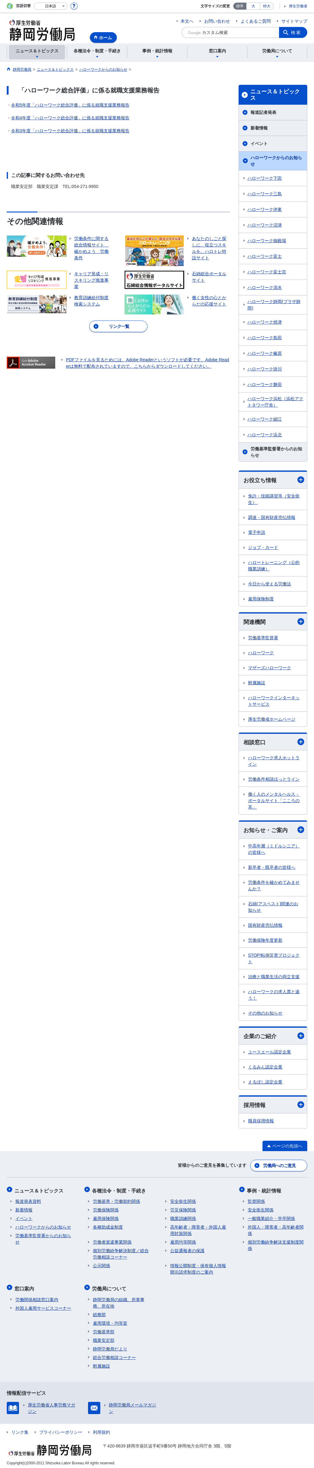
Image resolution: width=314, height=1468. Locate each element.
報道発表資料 (28, 1200)
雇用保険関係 (106, 1217)
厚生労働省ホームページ (271, 719)
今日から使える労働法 (269, 583)
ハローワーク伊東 (264, 209)
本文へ (187, 21)
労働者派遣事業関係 (112, 1240)
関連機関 (273, 621)
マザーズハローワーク (269, 668)
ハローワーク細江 (264, 419)
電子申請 (256, 532)
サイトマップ (294, 21)
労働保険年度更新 (265, 941)
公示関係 (101, 1264)
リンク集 (20, 1429)
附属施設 (256, 683)
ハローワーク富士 (264, 256)
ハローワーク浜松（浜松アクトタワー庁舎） (275, 401)
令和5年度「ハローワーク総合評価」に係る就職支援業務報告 (70, 105)
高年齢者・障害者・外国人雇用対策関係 (198, 1229)
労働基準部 (103, 1328)
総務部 (99, 1311)
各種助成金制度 (108, 1225)
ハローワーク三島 (264, 193)
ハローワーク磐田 (264, 384)
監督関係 (256, 1200)
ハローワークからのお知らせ (276, 161)
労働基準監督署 (263, 638)
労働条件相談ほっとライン (274, 779)
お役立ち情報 (273, 479)
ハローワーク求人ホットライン (274, 761)
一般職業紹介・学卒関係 (271, 1217)
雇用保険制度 (261, 598)
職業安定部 (103, 1337)
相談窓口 (273, 742)
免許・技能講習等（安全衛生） (274, 499)
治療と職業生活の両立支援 (274, 977)
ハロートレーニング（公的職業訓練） (274, 565)
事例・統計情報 (265, 1189)
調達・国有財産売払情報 (271, 517)
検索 (296, 32)
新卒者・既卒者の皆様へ (271, 868)
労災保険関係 (183, 1208)
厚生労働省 (298, 6)
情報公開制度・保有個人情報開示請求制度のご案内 (198, 1267)
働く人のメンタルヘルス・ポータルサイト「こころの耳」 (274, 801)
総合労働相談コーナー (114, 1354)
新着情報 (259, 128)
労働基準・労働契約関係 (116, 1200)
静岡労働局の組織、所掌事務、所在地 (118, 1299)
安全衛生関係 (183, 1200)
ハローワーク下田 (264, 178)
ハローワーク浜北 (264, 434)
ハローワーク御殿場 (266, 240)
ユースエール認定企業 (269, 1052)
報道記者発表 (263, 112)
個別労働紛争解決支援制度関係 (276, 1244)
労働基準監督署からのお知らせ (276, 452)
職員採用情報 (261, 1121)
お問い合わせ (217, 21)
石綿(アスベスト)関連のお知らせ (273, 908)
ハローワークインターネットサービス (274, 701)
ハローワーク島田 (264, 337)
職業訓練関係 (183, 1217)
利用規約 (101, 1429)
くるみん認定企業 (265, 1067)
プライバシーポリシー (60, 1429)
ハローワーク (261, 653)
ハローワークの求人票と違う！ (274, 995)
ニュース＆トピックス (275, 94)
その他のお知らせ (265, 1014)
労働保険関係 (106, 1208)
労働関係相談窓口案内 (36, 1296)
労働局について (110, 1286)
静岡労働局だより (110, 1345)
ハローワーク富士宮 (266, 271)
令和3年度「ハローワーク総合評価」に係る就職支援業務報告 (70, 130)
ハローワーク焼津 (264, 322)
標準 (239, 6)
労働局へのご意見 (279, 1165)
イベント (259, 143)
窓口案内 (25, 1286)
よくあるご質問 (256, 21)
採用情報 (273, 1105)
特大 (266, 6)
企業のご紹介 (273, 1036)
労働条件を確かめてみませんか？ (274, 886)
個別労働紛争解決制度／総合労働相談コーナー (121, 1252)
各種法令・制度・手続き (120, 1189)
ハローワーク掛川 (264, 368)
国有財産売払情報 (265, 926)
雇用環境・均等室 (110, 1320)
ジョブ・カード (263, 547)
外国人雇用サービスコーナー (43, 1305)
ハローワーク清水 (264, 287)
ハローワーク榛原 (264, 353)
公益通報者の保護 (187, 1249)
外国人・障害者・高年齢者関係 (276, 1229)
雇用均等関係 (183, 1240)
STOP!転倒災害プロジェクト (274, 959)
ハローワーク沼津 (264, 225)
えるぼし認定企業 (265, 1082)
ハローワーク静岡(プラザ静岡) (274, 304)
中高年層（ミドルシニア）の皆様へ (274, 850)
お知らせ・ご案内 (273, 830)
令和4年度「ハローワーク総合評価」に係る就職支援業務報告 (70, 117)
